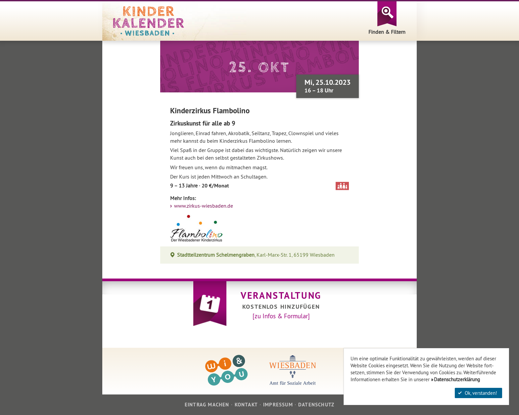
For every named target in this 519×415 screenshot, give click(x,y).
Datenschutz (316, 404)
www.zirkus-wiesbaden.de (203, 206)
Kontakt (246, 404)
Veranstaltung (281, 295)
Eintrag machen (207, 404)
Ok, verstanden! (477, 393)
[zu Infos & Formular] (281, 316)
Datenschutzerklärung (457, 379)
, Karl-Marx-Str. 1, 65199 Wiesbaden (256, 255)
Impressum (278, 404)
